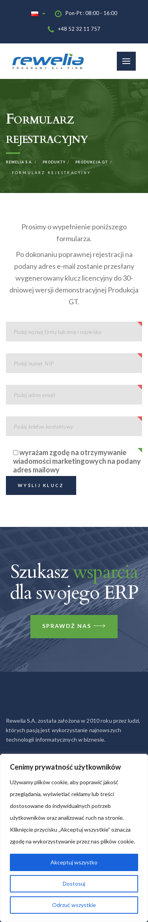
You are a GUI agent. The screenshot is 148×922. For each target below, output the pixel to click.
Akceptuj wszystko (74, 862)
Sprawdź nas (74, 626)
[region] (74, 838)
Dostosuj (74, 883)
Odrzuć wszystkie (74, 904)
